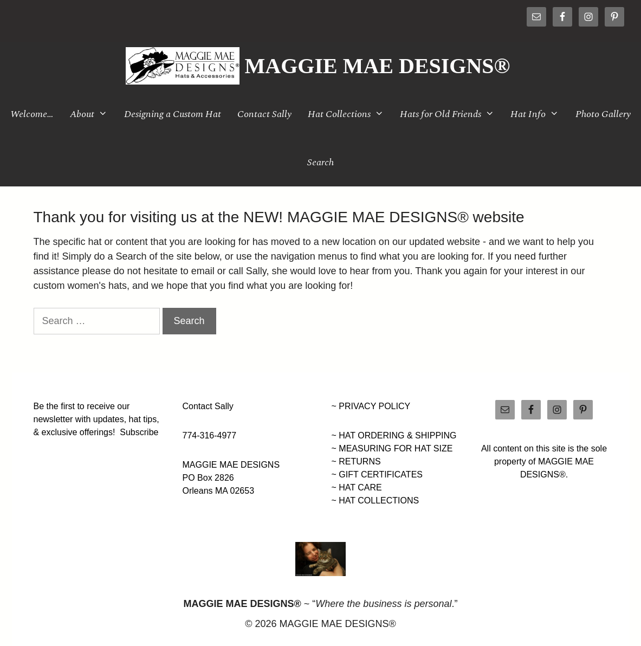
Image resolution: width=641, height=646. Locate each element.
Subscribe (139, 432)
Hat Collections (350, 114)
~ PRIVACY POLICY (371, 406)
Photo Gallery (603, 114)
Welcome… (32, 114)
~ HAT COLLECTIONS (375, 500)
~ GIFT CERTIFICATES (377, 474)
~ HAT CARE (357, 487)
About (92, 114)
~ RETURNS (356, 461)
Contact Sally (264, 114)
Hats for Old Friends (451, 114)
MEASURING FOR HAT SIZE (395, 448)
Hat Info (538, 114)
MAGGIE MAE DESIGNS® (377, 66)
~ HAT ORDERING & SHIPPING (394, 435)
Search (320, 162)
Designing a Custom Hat (172, 114)
